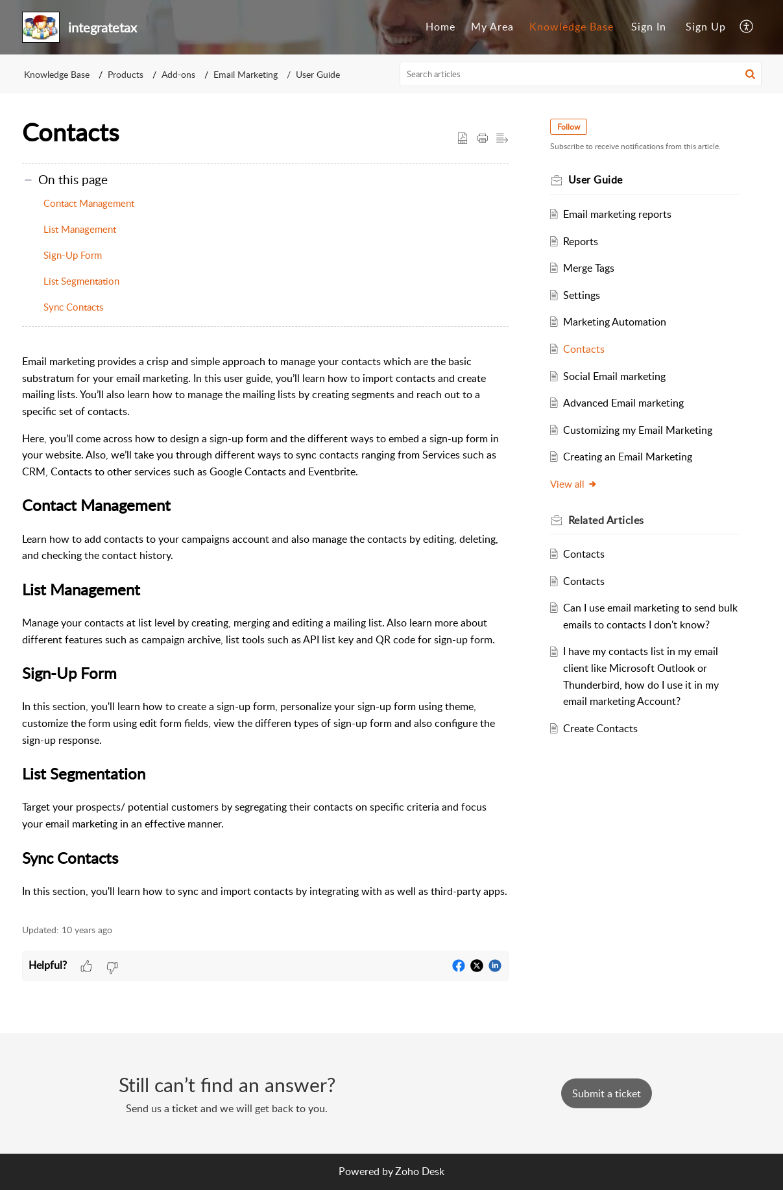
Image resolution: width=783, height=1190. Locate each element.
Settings (581, 295)
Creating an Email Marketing (627, 456)
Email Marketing (245, 74)
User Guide (318, 74)
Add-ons (178, 74)
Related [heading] (606, 520)
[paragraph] (265, 626)
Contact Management (88, 202)
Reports (580, 241)
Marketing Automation (614, 322)
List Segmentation (81, 280)
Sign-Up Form (72, 254)
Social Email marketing (614, 376)
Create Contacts (600, 728)
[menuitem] (440, 27)
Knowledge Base (571, 26)
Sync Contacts (73, 306)
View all (573, 483)
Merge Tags (588, 268)
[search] (581, 74)
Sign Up (706, 26)
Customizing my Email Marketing (637, 430)
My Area (492, 26)
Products (125, 74)
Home (440, 26)
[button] (747, 27)
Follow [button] (568, 126)
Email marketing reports (617, 214)
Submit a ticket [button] (606, 1093)
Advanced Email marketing (623, 403)
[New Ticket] (606, 1093)
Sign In (648, 26)
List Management (79, 228)
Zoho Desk (419, 1171)
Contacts (584, 349)
